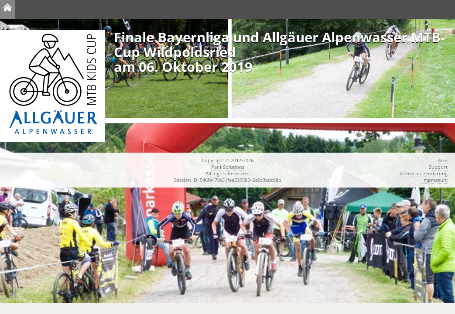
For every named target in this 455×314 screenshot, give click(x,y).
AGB (443, 160)
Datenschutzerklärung (422, 173)
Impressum (435, 180)
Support (438, 167)
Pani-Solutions (227, 167)
